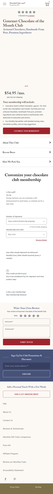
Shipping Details (41, 240)
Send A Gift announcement (26, 394)
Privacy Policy (15, 487)
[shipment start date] (26, 234)
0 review (31, 16)
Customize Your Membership (26, 131)
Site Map (38, 487)
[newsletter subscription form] (26, 366)
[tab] (26, 143)
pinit (26, 86)
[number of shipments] (26, 221)
